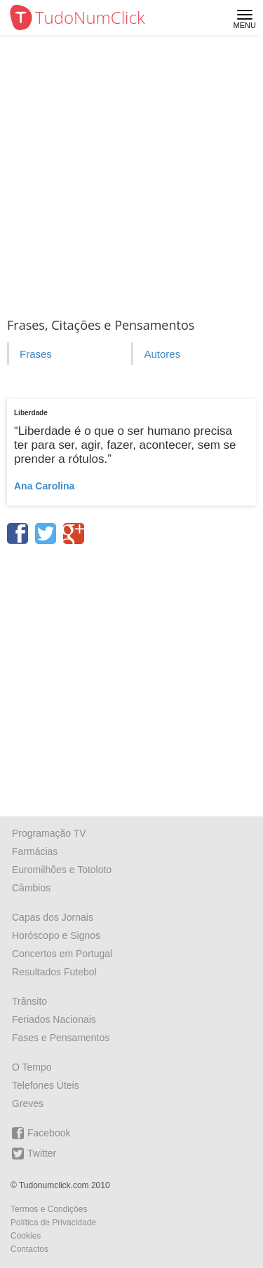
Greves (27, 1103)
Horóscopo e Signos (56, 935)
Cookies (26, 1236)
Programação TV (49, 833)
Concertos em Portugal (62, 953)
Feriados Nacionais (54, 1019)
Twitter (34, 1153)
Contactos (29, 1249)
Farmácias (35, 851)
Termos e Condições (49, 1209)
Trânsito (29, 1001)
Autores (162, 354)
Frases (36, 354)
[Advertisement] (131, 173)
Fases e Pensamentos (60, 1037)
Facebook (41, 1133)
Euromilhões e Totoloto (62, 869)
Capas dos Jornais (52, 917)
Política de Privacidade (53, 1222)
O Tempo (32, 1067)
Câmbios (31, 887)
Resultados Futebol (54, 971)
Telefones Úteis (45, 1085)
